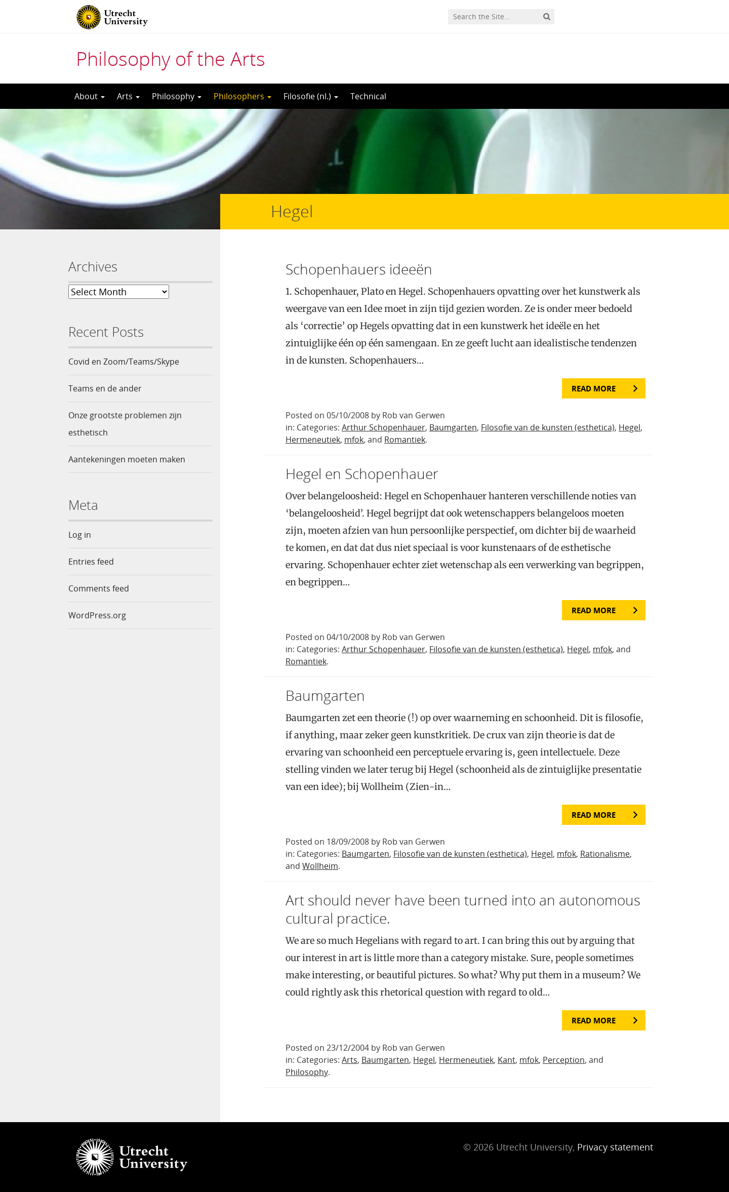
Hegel (629, 427)
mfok (353, 439)
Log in (79, 534)
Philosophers (242, 96)
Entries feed (91, 561)
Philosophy (176, 96)
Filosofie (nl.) (311, 96)
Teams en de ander (105, 388)
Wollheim (320, 865)
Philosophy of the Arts (170, 58)
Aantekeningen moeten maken (126, 459)
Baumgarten (453, 427)
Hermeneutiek (313, 439)
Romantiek (404, 439)
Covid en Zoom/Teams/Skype (123, 361)
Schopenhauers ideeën (359, 269)
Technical (368, 96)
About (89, 96)
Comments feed (98, 588)
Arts (128, 96)
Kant (506, 1059)
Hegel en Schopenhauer (362, 473)
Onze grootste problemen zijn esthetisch (125, 424)
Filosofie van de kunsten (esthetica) (548, 427)
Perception (564, 1059)
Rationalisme (605, 853)
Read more (594, 388)
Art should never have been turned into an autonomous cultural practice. (463, 909)
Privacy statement (615, 1147)
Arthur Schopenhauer (383, 427)
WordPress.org (97, 615)
